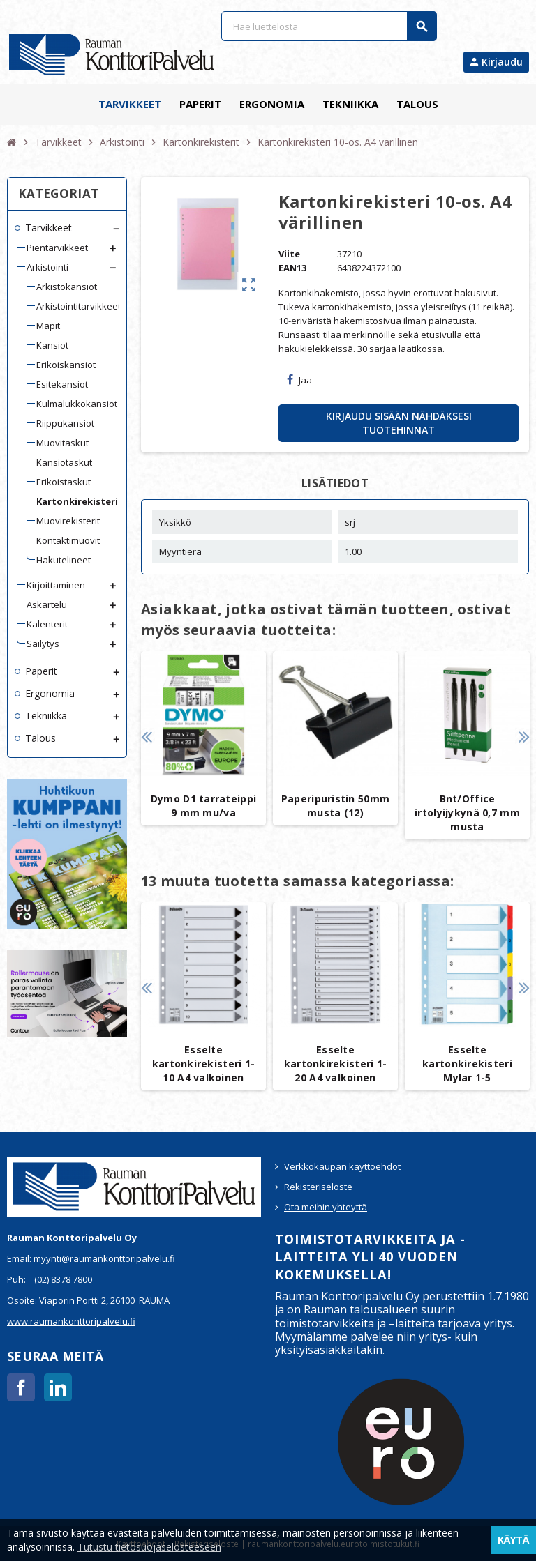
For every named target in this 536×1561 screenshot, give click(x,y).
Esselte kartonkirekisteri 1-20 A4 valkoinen (335, 1063)
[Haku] (328, 26)
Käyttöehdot (141, 1543)
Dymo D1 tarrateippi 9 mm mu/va (203, 805)
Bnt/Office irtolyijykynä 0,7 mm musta (467, 812)
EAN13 (292, 267)
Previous (146, 736)
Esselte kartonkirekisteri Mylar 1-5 (467, 1063)
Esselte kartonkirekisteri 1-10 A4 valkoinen (203, 1063)
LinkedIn (58, 1387)
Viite (289, 254)
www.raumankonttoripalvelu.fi (71, 1321)
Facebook (21, 1387)
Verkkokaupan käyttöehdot (342, 1166)
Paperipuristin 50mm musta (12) (335, 805)
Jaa (299, 380)
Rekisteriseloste (318, 1186)
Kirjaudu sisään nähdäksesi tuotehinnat (399, 422)
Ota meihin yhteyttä (325, 1207)
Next (524, 736)
